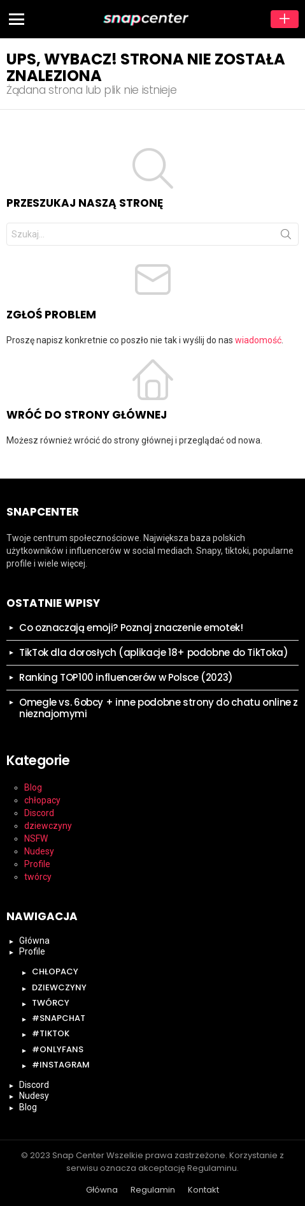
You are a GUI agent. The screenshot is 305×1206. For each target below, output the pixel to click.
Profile (37, 864)
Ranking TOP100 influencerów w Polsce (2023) (126, 677)
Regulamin (153, 1190)
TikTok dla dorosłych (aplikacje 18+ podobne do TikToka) (153, 652)
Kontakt (203, 1190)
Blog (33, 787)
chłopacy (42, 800)
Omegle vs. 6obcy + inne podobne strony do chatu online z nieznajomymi (158, 708)
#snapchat (58, 1018)
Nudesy (39, 851)
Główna (34, 940)
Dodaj (285, 19)
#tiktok (50, 1033)
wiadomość (258, 340)
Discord (39, 813)
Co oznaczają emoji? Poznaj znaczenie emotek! (131, 627)
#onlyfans (57, 1049)
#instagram (61, 1065)
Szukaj (286, 237)
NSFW (36, 838)
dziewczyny (48, 826)
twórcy (38, 877)
